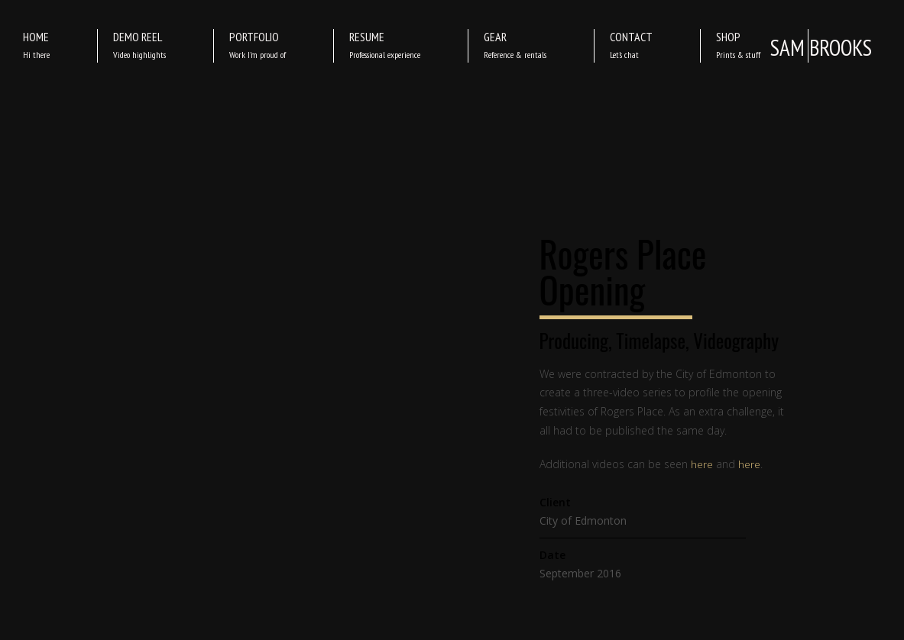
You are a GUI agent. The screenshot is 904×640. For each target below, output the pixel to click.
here (702, 464)
